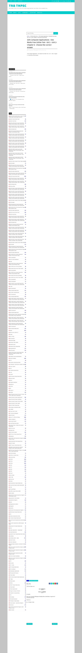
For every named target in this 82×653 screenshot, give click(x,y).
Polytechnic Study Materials (16, 483)
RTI (10, 514)
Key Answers (12, 419)
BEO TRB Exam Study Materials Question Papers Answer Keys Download (16, 353)
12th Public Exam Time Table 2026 (17, 242)
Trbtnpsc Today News (14, 601)
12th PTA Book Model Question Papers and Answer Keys (16, 225)
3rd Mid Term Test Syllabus (16, 275)
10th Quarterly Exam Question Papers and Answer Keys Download (16, 166)
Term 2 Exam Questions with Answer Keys (64, 426)
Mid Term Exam (13, 432)
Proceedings (13, 489)
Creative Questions (14, 370)
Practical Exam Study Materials (17, 485)
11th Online (12, 186)
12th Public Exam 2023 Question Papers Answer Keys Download (16, 237)
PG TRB (11, 477)
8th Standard (13, 310)
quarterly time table (14, 498)
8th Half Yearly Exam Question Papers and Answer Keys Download (16, 299)
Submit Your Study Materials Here (17, 534)
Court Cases (12, 366)
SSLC (11, 528)
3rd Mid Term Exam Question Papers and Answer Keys (16, 273)
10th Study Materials (14, 171)
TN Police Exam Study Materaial (17, 577)
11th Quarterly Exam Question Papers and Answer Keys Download (16, 205)
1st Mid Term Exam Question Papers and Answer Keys (16, 255)
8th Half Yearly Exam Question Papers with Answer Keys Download (16, 302)
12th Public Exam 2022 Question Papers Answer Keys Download (16, 234)
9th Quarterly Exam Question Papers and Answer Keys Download (16, 324)
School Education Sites (15, 516)
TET (11, 561)
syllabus (12, 536)
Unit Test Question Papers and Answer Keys (64, 460)
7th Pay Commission (14, 292)
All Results (12, 338)
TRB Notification (13, 599)
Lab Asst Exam (13, 421)
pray (11, 487)
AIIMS (11, 334)
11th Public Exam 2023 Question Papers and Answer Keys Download (16, 198)
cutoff (11, 374)
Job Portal (12, 415)
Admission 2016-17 (14, 332)
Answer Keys (12, 344)
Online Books (13, 453)
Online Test (12, 457)
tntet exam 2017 (13, 589)
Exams (14, 12)
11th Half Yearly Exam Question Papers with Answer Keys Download (16, 182)
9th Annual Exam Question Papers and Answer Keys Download (17, 315)
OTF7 (11, 467)
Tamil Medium (13, 542)
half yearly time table (15, 403)
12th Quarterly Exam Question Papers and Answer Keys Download (16, 247)
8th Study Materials (14, 312)
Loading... (41, 321)
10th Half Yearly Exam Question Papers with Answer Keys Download (16, 127)
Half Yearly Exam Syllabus (16, 399)
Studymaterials (13, 532)
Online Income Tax (14, 455)
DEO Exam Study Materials (16, 376)
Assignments (13, 348)
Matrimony (12, 428)
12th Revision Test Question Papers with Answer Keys (64, 236)
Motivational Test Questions (16, 441)
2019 (11, 261)
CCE (11, 360)
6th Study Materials (14, 290)
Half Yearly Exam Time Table (16, 401)
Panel (11, 473)
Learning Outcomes (14, 423)
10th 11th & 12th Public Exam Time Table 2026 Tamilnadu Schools (17, 117)
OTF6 (11, 465)
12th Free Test (13, 214)
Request (12, 506)
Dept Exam (12, 378)
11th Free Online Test (14, 176)
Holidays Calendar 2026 (15, 407)
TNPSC (11, 583)
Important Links (13, 411)
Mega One (12, 430)
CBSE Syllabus (13, 358)
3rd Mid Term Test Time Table (16, 277)
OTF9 (11, 471)
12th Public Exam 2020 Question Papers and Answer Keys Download (16, 228)
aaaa (11, 330)
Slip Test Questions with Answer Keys (64, 405)
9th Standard (13, 326)
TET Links (12, 565)
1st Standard (13, 257)
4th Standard (13, 281)
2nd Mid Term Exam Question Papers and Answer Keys (16, 264)
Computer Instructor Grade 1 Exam (18, 364)
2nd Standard (13, 270)
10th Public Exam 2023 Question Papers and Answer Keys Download (16, 144)
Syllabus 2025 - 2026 (14, 538)
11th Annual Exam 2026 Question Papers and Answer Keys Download (16, 174)
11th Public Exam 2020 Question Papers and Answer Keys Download (16, 192)
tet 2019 (12, 563)
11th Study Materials (14, 210)
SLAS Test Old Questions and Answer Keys (17, 521)
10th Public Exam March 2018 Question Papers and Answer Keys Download (16, 158)
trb (10, 595)
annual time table (14, 342)
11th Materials (13, 184)
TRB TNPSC (17, 6)
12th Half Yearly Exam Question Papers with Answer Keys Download (16, 220)
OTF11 (11, 461)
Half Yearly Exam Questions (16, 397)
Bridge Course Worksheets (16, 356)
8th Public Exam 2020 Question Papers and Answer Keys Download (16, 305)
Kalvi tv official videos (15, 417)
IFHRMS (11, 409)
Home (11, 12)
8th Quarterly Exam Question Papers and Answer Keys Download (16, 308)
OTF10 (11, 459)
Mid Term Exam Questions (16, 434)
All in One (12, 336)
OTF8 (11, 469)
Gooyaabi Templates (29, 651)
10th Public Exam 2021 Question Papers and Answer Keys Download (16, 138)
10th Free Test (13, 121)
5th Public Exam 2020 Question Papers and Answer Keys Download (16, 284)
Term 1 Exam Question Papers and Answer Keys (63, 421)
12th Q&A (12, 244)
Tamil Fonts (12, 540)
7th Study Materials (14, 296)
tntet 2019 (12, 587)
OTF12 (11, 463)
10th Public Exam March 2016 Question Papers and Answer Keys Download (16, 154)
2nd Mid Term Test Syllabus (16, 266)
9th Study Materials (14, 328)
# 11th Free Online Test (34, 580)
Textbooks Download (14, 571)
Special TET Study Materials (16, 526)
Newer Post (29, 624)
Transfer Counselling (14, 593)
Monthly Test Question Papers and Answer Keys (63, 359)
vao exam (12, 610)
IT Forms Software (14, 413)
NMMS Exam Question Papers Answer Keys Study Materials (16, 448)
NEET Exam (12, 443)
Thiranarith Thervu (14, 573)
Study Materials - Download (16, 530)
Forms (11, 386)
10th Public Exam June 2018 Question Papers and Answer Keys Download (16, 150)
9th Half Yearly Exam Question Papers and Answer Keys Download (16, 318)
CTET (11, 372)
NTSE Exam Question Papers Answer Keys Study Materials (17, 451)
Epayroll (12, 384)
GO (10, 388)
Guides (11, 392)
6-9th (11, 286)
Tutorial (11, 605)
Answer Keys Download (15, 346)
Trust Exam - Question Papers (16, 603)
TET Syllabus (12, 569)
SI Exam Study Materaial (15, 518)
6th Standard (13, 288)
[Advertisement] (41, 23)
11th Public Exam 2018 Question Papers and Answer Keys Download (16, 189)
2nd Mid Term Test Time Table (16, 268)
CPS (11, 368)
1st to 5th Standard (14, 259)
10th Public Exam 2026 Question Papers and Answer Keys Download (16, 147)
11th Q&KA (12, 202)
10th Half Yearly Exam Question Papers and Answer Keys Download (16, 124)
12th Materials (13, 222)
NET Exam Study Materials (16, 445)
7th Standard (13, 294)
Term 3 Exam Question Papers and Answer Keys (63, 431)
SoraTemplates (16, 651)
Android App (12, 340)
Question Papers (13, 500)
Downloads (25, 12)
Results (11, 508)
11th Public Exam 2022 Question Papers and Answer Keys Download (16, 195)
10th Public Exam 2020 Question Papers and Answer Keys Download (16, 135)
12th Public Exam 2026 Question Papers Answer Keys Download (16, 240)
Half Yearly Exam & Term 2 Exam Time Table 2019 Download (16, 395)
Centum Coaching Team (15, 362)
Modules (12, 436)
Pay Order (12, 475)
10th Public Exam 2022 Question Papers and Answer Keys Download (16, 141)
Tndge (11, 579)
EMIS (11, 380)
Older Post (52, 624)
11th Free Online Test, (42, 50)
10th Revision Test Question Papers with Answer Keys (64, 166)
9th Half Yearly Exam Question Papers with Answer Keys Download (16, 321)
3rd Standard (13, 279)
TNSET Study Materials (15, 585)
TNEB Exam (12, 581)
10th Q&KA (12, 163)
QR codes (12, 493)
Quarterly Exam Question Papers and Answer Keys (64, 386)
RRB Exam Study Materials (16, 512)
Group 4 (11, 390)
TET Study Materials (14, 567)
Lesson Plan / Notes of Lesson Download (63, 351)
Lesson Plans (33, 12)
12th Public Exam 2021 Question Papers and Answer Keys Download (16, 231)
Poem (11, 481)
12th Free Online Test (14, 212)
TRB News (12, 597)
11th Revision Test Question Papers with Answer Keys (64, 199)
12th (19, 12)
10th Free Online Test (14, 119)
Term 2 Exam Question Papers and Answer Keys (63, 424)
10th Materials (13, 129)
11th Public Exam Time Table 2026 (17, 200)
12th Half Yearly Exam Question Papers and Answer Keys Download (16, 217)
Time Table (12, 575)
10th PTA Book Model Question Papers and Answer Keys (16, 132)
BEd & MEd (12, 350)
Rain (11, 502)
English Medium (13, 382)
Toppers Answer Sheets (15, 591)
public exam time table (15, 491)
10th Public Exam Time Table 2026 (17, 161)
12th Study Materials (14, 252)
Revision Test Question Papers (17, 510)
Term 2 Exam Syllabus (15, 556)
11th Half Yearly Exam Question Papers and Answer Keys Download (16, 179)
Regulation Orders (14, 504)
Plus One (12, 479)
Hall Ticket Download (14, 405)
